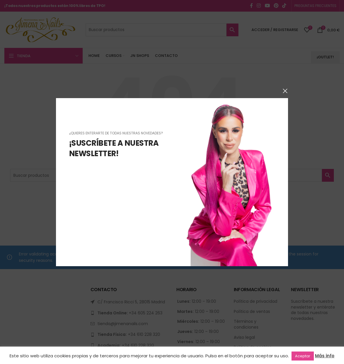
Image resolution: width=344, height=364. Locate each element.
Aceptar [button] (302, 356)
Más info (324, 356)
